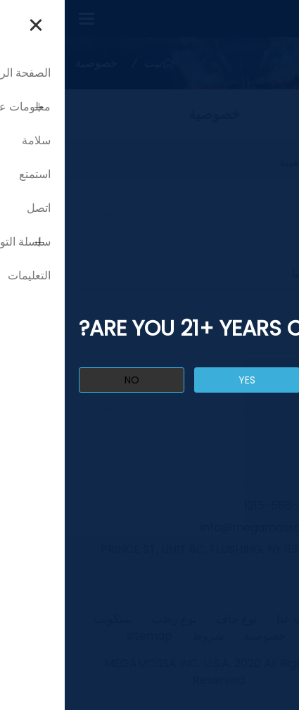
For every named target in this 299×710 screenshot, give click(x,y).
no (67, 380)
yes (182, 380)
